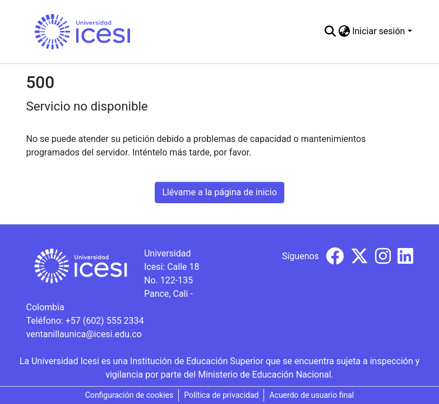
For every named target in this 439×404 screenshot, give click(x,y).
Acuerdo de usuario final (311, 395)
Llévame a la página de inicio (219, 192)
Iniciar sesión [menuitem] (378, 31)
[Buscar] (330, 31)
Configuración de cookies (129, 395)
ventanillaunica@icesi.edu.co (84, 334)
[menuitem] (344, 31)
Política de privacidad (221, 395)
